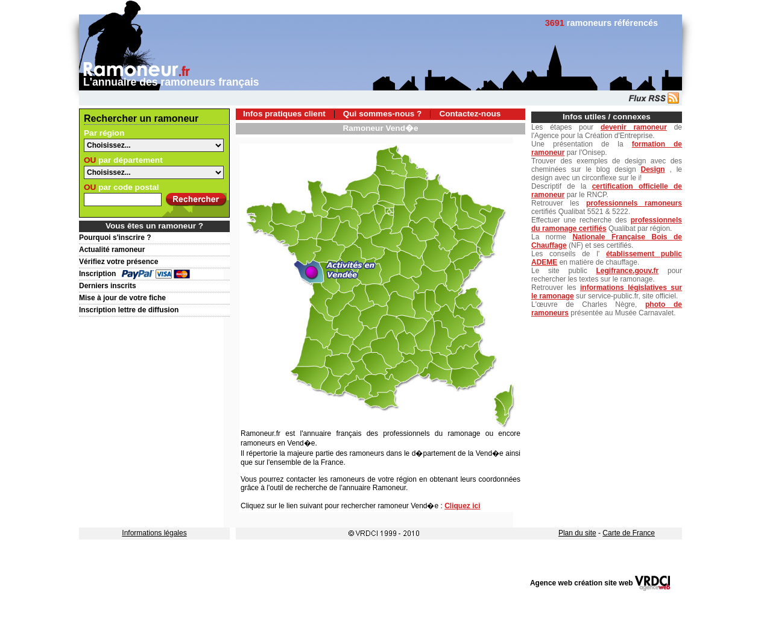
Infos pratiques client (284, 113)
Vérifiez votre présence (118, 261)
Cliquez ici (462, 506)
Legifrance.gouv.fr (627, 270)
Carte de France (628, 533)
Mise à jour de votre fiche (122, 298)
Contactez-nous (469, 113)
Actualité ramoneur (112, 249)
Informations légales (154, 533)
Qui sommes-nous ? (382, 113)
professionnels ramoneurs (634, 203)
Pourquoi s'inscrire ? (115, 237)
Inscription (97, 273)
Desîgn (653, 169)
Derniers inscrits (107, 286)
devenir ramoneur (634, 127)
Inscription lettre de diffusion (128, 310)
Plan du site (577, 533)
